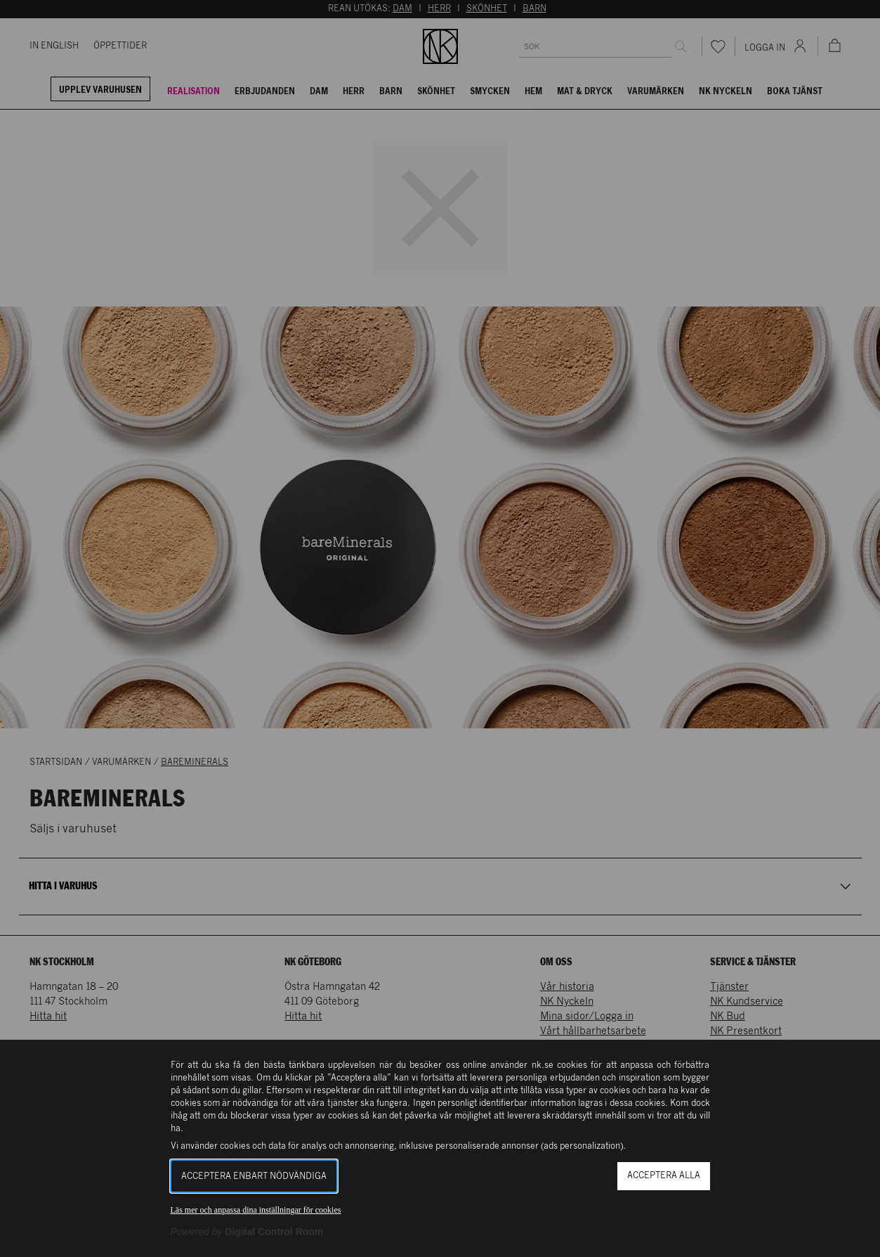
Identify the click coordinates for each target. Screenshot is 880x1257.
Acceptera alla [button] (663, 1176)
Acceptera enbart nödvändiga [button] (254, 1176)
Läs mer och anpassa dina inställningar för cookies (256, 1210)
